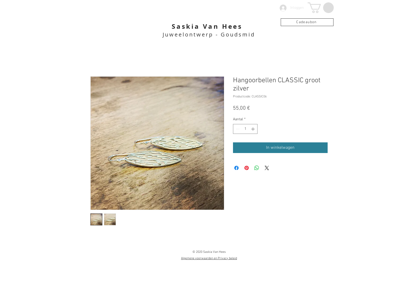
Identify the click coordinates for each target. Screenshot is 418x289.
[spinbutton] (245, 129)
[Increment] (253, 129)
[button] (321, 7)
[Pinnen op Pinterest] (246, 168)
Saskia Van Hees (207, 26)
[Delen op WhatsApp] (257, 168)
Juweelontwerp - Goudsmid (209, 34)
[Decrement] (237, 129)
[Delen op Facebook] (236, 168)
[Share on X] (267, 168)
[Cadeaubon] (307, 22)
